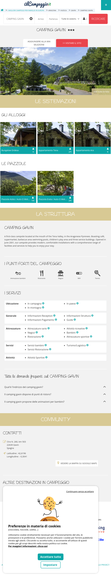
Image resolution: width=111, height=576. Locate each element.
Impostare (50, 565)
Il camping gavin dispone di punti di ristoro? (55, 394)
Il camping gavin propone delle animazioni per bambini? (55, 401)
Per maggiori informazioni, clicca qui (28, 546)
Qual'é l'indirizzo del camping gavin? (55, 387)
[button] (43, 303)
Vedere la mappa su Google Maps (77, 463)
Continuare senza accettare (80, 491)
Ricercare (98, 19)
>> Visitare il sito (72, 43)
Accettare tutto (50, 557)
